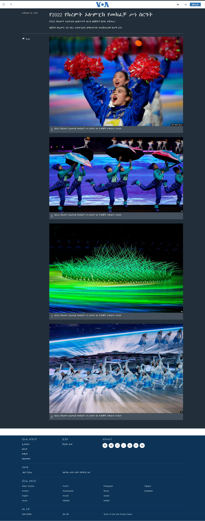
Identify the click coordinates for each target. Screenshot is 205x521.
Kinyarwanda (68, 491)
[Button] (26, 39)
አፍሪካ (24, 449)
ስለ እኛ (66, 514)
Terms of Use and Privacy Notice (118, 514)
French (66, 486)
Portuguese (108, 486)
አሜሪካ (25, 454)
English (25, 496)
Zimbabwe (148, 491)
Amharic (25, 491)
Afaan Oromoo (28, 486)
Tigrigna (147, 486)
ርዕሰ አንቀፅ (26, 514)
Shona (106, 491)
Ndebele (66, 500)
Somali (106, 496)
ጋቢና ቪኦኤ (27, 472)
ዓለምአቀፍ (26, 459)
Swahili (106, 500)
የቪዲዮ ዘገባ (67, 444)
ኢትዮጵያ (26, 444)
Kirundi (66, 496)
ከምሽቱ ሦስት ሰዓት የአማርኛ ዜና (76, 472)
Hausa (24, 500)
